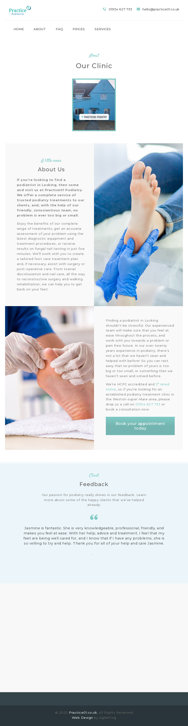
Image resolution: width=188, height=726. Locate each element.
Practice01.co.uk (83, 712)
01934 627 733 (148, 404)
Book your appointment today (140, 426)
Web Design (82, 717)
